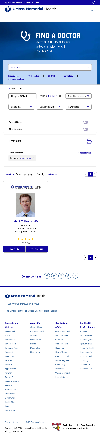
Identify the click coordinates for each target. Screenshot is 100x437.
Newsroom (35, 352)
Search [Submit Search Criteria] (88, 96)
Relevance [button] (54, 174)
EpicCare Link (86, 344)
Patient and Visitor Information (10, 335)
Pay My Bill (9, 377)
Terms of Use (11, 422)
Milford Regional (62, 360)
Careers (83, 331)
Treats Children (48, 121)
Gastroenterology (16, 79)
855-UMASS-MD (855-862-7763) (23, 2)
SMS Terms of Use (35, 422)
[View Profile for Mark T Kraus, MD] (25, 204)
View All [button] (9, 174)
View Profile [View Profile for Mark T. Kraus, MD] (14, 249)
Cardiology (68, 75)
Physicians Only (48, 129)
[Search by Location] (78, 96)
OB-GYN (51, 75)
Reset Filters (85, 153)
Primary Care (13, 75)
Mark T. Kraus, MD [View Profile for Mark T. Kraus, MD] (25, 221)
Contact (33, 335)
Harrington (59, 348)
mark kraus (27, 158)
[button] (22, 96)
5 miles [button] (52, 95)
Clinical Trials (10, 344)
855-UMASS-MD (44, 51)
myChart (8, 373)
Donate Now (35, 339)
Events (33, 344)
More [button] (16, 88)
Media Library (36, 348)
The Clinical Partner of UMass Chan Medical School (30, 310)
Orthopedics (33, 75)
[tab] (50, 88)
